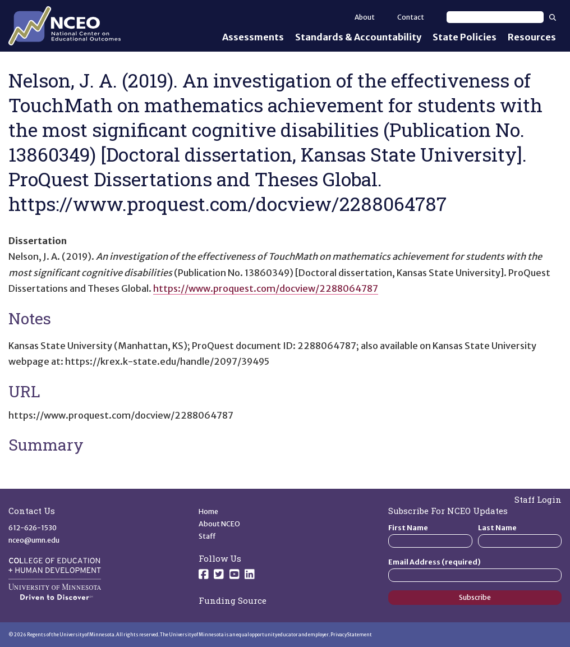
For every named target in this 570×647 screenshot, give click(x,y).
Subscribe (475, 597)
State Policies (465, 37)
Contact (410, 17)
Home (208, 511)
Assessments (253, 37)
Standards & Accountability (358, 37)
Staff (207, 536)
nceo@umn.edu (33, 540)
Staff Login (538, 499)
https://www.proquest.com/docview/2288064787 (265, 288)
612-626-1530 (32, 528)
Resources (532, 37)
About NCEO (219, 524)
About (365, 17)
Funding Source (232, 600)
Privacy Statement (351, 634)
